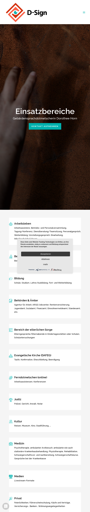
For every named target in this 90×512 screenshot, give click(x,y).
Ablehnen (45, 259)
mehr (45, 264)
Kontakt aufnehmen (45, 123)
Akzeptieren (45, 254)
